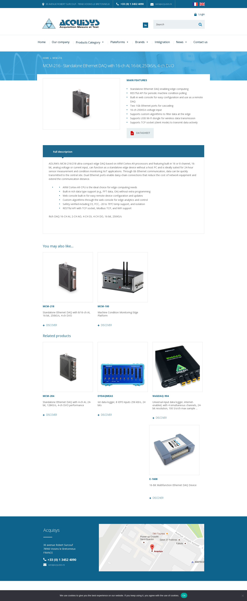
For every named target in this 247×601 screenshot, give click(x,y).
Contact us (201, 42)
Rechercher (200, 24)
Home (42, 42)
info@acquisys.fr (161, 4)
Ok (184, 595)
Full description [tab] (62, 151)
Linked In (145, 25)
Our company (61, 42)
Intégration (162, 42)
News (181, 42)
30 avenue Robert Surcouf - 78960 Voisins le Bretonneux (76, 4)
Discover (51, 325)
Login (199, 14)
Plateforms (119, 42)
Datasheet (140, 133)
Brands (141, 42)
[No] (242, 595)
